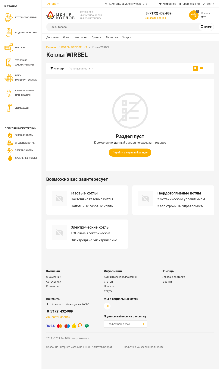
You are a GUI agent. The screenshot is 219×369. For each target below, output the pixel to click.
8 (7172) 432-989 (158, 13)
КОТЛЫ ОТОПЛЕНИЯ (74, 47)
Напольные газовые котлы (92, 206)
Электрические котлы (90, 227)
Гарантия (112, 37)
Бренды (97, 37)
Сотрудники (53, 281)
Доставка (52, 37)
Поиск (207, 26)
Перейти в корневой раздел (130, 152)
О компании (53, 276)
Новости (109, 286)
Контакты (81, 37)
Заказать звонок (155, 17)
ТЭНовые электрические (91, 233)
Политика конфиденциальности (144, 346)
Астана (51, 3)
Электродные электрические (94, 240)
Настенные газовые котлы (92, 199)
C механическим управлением (181, 199)
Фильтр (59, 68)
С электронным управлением (180, 206)
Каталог (10, 6)
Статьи (108, 281)
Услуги (126, 37)
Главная (51, 47)
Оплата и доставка (173, 276)
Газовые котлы (84, 193)
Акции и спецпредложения (120, 276)
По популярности (79, 68)
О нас (66, 37)
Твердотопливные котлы (179, 193)
